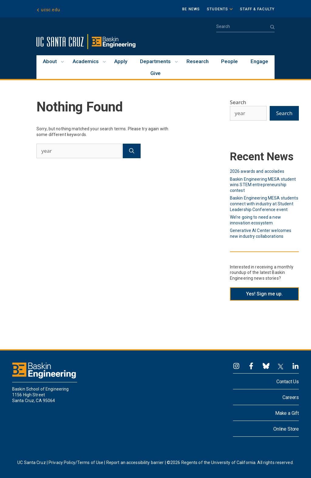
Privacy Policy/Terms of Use (76, 462)
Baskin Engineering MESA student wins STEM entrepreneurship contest (263, 185)
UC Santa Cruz (31, 462)
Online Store (286, 429)
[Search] (132, 151)
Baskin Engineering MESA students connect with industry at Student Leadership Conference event (264, 204)
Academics (86, 61)
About (50, 61)
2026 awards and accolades (257, 171)
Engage (259, 61)
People (229, 61)
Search (238, 102)
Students (217, 9)
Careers (290, 397)
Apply (120, 61)
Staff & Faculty (257, 9)
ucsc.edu (50, 9)
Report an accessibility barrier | (136, 462)
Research (197, 61)
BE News (191, 9)
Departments (155, 61)
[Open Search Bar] (245, 28)
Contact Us (287, 381)
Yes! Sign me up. (264, 294)
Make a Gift (287, 413)
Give (155, 73)
